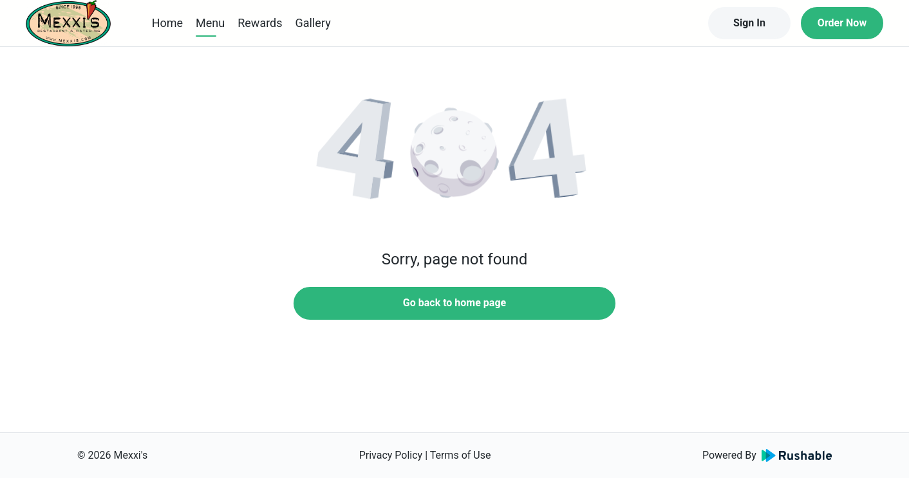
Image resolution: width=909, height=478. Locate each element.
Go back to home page (454, 303)
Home (167, 23)
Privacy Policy (391, 455)
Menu (210, 23)
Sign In (749, 23)
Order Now (842, 23)
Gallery (313, 23)
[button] (454, 154)
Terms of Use (460, 455)
